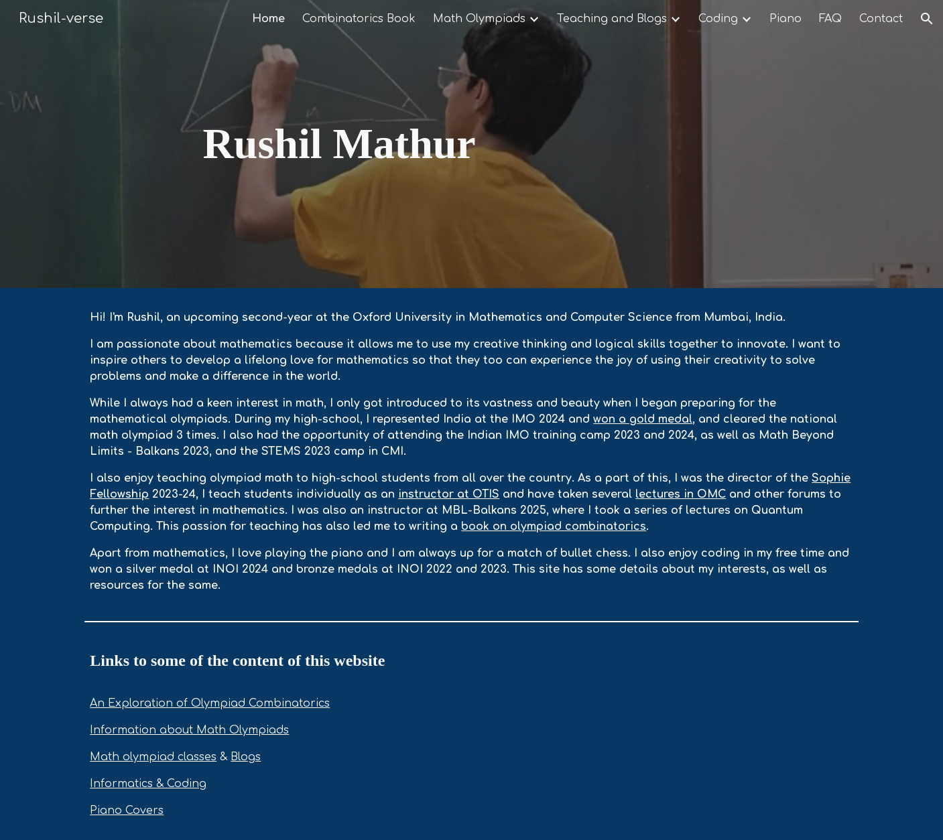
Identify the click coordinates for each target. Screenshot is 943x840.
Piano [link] (785, 19)
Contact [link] (881, 19)
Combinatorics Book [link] (359, 19)
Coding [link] (718, 19)
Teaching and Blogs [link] (612, 19)
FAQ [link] (830, 19)
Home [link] (268, 19)
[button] (927, 19)
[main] (339, 144)
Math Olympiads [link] (479, 19)
